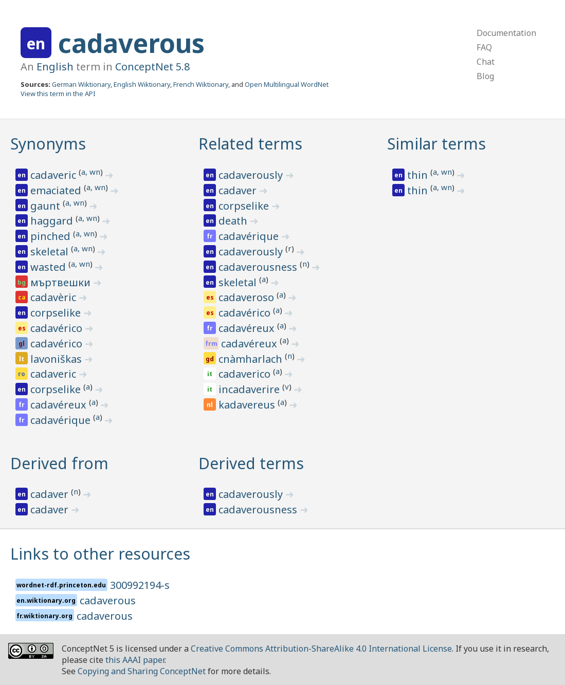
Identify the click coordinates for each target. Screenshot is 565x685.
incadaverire (250, 389)
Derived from (59, 463)
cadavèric (54, 297)
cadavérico (57, 328)
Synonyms (48, 143)
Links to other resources (100, 553)
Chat (486, 61)
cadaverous (131, 43)
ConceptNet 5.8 (152, 66)
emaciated (57, 190)
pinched (51, 236)
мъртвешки (61, 282)
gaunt (46, 206)
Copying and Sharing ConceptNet (142, 671)
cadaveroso (247, 297)
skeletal (50, 251)
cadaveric (54, 175)
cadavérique (61, 420)
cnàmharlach (251, 359)
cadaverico (245, 374)
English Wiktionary (142, 84)
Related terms (250, 143)
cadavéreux (59, 405)
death (234, 221)
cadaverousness (259, 267)
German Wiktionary (81, 84)
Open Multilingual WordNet (287, 84)
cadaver (238, 190)
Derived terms (251, 463)
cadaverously (251, 175)
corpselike (56, 313)
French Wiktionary (200, 84)
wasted (49, 267)
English (55, 66)
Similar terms (436, 143)
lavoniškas (57, 359)
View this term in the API (58, 93)
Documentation (506, 33)
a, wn (90, 171)
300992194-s (140, 585)
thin (418, 175)
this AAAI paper (135, 659)
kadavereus (248, 405)
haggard (53, 221)
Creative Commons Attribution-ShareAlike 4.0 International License (321, 648)
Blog (485, 76)
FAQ (484, 47)
